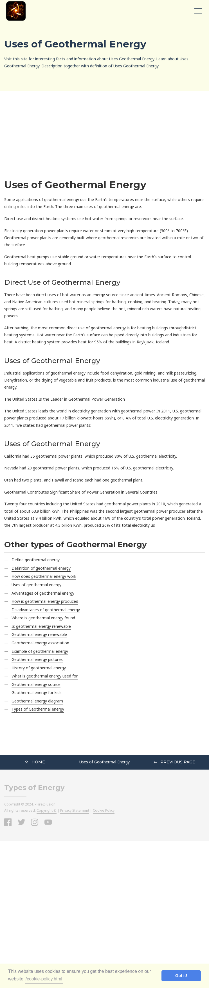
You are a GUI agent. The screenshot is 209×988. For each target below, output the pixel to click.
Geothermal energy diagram (37, 701)
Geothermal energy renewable (39, 634)
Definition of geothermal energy (41, 568)
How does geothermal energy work (44, 576)
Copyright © (47, 810)
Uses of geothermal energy (36, 584)
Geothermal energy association (40, 642)
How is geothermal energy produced (45, 601)
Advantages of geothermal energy (43, 593)
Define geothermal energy (36, 559)
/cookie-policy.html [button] (44, 978)
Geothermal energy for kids (37, 692)
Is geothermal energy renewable (41, 626)
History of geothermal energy (39, 667)
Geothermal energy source (36, 684)
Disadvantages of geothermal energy (46, 609)
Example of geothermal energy (40, 651)
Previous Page (174, 762)
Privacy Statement (74, 810)
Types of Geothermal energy (38, 709)
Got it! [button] (181, 975)
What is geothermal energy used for (45, 676)
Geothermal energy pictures (37, 659)
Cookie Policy (103, 810)
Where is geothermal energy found (43, 617)
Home (34, 762)
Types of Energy (34, 787)
